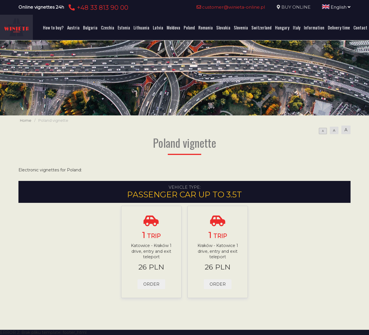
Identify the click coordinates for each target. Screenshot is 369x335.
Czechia (107, 27)
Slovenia (241, 27)
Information (314, 27)
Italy (296, 27)
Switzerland (261, 27)
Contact (360, 27)
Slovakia (223, 27)
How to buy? (53, 27)
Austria (73, 27)
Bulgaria (90, 27)
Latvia (158, 27)
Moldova (173, 27)
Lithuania (141, 27)
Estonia (124, 27)
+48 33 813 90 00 (97, 7)
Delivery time (339, 27)
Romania (205, 27)
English (336, 7)
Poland (189, 27)
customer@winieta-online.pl (231, 7)
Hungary (282, 27)
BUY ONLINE (295, 7)
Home (25, 120)
